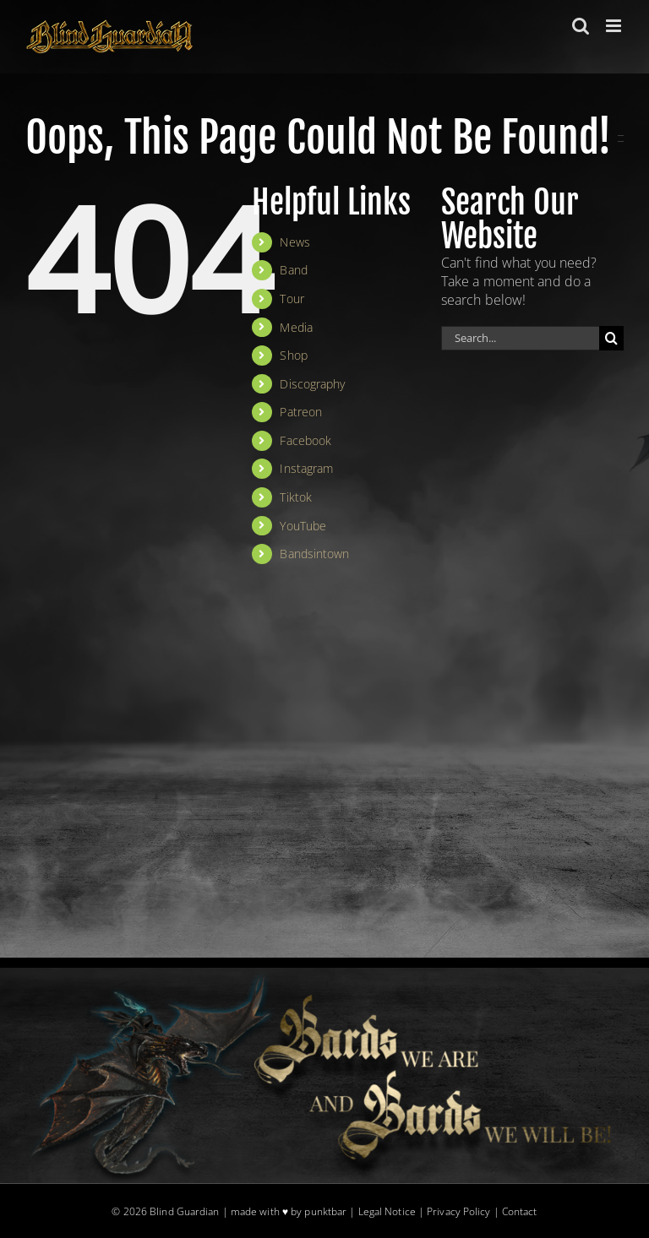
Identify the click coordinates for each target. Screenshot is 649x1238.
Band (293, 270)
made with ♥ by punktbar (288, 1211)
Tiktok (296, 497)
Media (296, 327)
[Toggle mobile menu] (615, 26)
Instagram (306, 468)
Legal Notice (387, 1211)
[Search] (611, 338)
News (294, 242)
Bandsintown (314, 554)
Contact (519, 1211)
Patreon (301, 412)
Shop (293, 355)
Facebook (305, 440)
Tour (291, 298)
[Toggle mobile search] (580, 26)
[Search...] (520, 338)
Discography (312, 384)
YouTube (303, 526)
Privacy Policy (458, 1211)
